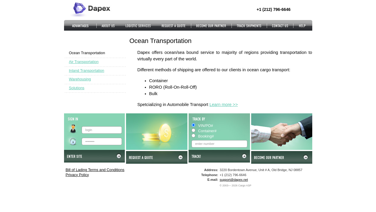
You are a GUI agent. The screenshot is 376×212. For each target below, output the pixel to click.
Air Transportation (84, 61)
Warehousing (80, 79)
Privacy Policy (77, 175)
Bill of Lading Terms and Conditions (95, 170)
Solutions (77, 88)
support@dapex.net (234, 179)
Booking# (206, 136)
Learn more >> (223, 104)
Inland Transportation (86, 70)
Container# (207, 131)
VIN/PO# (205, 125)
